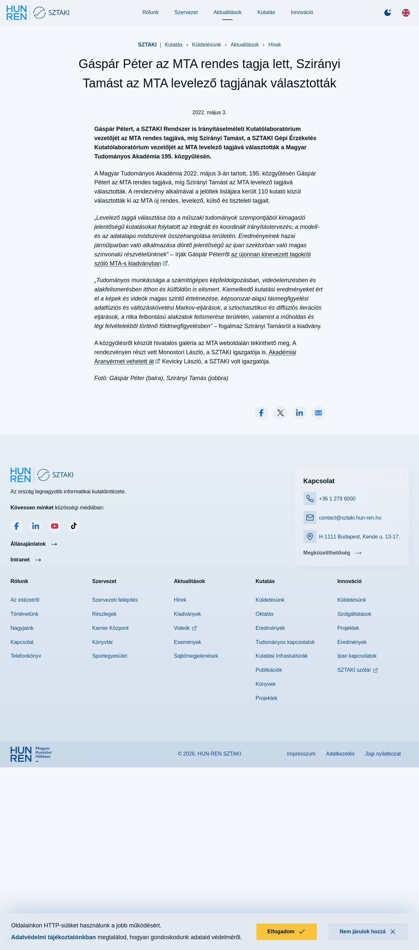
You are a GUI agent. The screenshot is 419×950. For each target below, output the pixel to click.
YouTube (54, 715)
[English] (402, 17)
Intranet (20, 749)
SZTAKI (147, 53)
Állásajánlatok (28, 733)
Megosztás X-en (280, 602)
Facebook (16, 715)
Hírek (274, 53)
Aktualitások (227, 17)
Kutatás (266, 17)
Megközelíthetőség (324, 744)
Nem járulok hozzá (368, 932)
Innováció (302, 17)
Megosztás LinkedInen (299, 602)
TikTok (73, 715)
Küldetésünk (206, 53)
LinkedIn (35, 715)
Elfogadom (286, 932)
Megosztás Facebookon (261, 602)
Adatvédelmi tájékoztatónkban (53, 937)
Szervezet (186, 17)
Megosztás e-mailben (318, 602)
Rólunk (150, 17)
